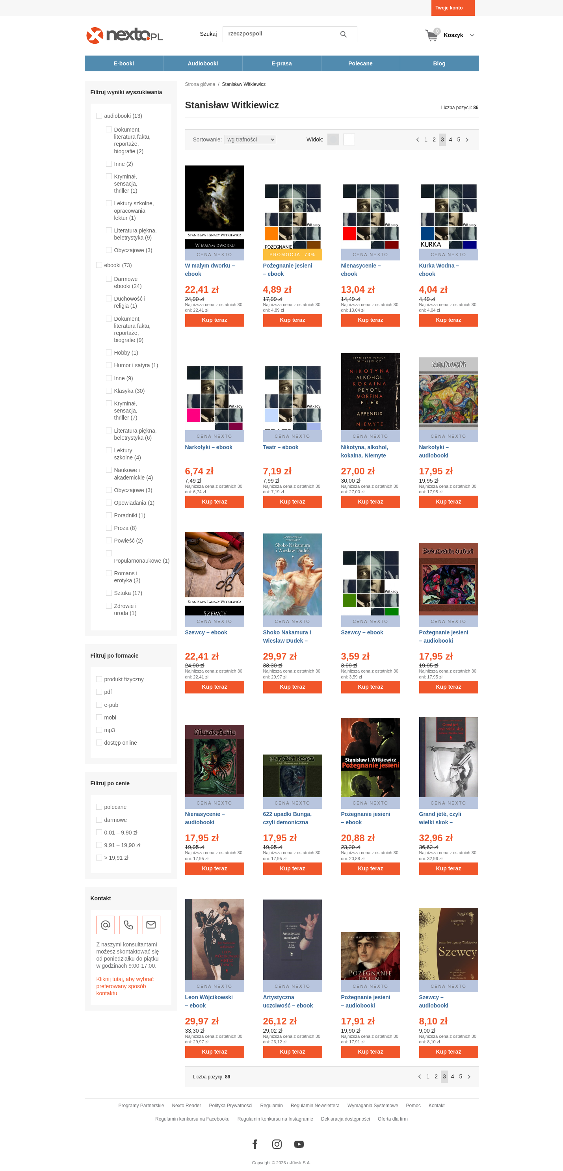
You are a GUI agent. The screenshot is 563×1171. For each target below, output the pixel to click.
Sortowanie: (207, 139)
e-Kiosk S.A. (299, 1162)
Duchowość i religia (129, 302)
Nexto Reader (186, 1105)
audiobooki (123, 116)
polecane (115, 807)
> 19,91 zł (116, 858)
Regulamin (271, 1105)
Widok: (315, 139)
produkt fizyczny (124, 679)
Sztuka (128, 593)
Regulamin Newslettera (315, 1105)
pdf (108, 692)
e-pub (111, 705)
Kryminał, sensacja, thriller (125, 183)
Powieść (128, 540)
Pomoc (413, 1105)
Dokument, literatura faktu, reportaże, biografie (132, 140)
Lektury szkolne (127, 454)
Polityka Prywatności (230, 1105)
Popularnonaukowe (142, 561)
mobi (110, 717)
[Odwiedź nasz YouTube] (299, 1144)
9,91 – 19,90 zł (122, 845)
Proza (125, 528)
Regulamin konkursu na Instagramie (275, 1119)
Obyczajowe (133, 250)
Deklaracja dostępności (345, 1119)
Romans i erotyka (127, 577)
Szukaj (208, 34)
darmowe (115, 820)
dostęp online (120, 743)
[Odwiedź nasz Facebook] (255, 1144)
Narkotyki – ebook (209, 447)
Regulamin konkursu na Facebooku (192, 1119)
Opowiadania (134, 503)
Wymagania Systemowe (372, 1105)
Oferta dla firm (393, 1119)
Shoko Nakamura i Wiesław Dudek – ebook (287, 640)
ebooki (118, 265)
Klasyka (129, 391)
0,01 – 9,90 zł (120, 832)
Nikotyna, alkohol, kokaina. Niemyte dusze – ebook (364, 455)
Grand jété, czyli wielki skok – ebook (440, 822)
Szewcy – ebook (206, 632)
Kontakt (437, 1105)
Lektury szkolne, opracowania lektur (134, 210)
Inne (123, 164)
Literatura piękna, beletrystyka (135, 234)
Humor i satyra (136, 365)
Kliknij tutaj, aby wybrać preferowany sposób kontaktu (125, 986)
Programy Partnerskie (141, 1105)
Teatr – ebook (281, 447)
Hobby (126, 352)
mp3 (109, 730)
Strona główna (200, 84)
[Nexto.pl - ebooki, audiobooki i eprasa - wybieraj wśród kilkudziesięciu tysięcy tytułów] (125, 35)
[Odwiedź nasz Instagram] (277, 1144)
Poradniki (129, 515)
